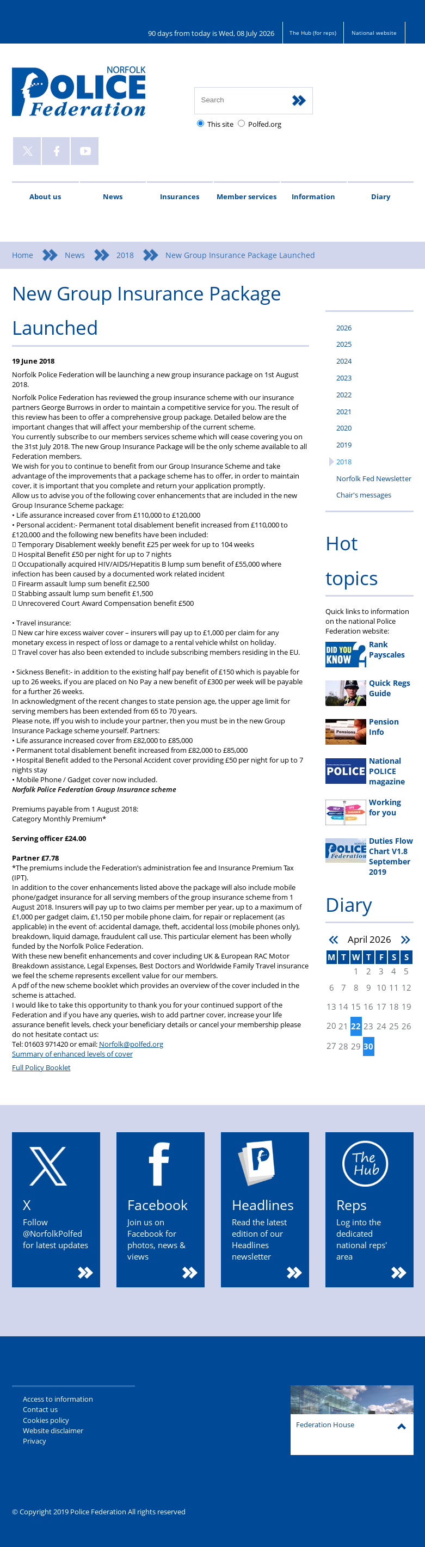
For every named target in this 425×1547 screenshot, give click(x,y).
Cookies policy (46, 1420)
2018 (125, 255)
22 (356, 1026)
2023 (344, 378)
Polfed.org (264, 124)
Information (313, 196)
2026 (344, 328)
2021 (344, 411)
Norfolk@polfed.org (131, 1044)
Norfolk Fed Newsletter (373, 478)
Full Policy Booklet (41, 1067)
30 (368, 1046)
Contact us (40, 1409)
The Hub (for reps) (313, 32)
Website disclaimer (53, 1430)
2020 (344, 428)
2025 (344, 344)
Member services (246, 196)
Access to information (58, 1399)
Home (22, 255)
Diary (380, 196)
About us (45, 196)
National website (374, 32)
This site (220, 124)
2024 (344, 361)
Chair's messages (363, 495)
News (112, 196)
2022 (344, 395)
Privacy (34, 1441)
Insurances (179, 196)
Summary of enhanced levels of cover (72, 1054)
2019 (344, 445)
